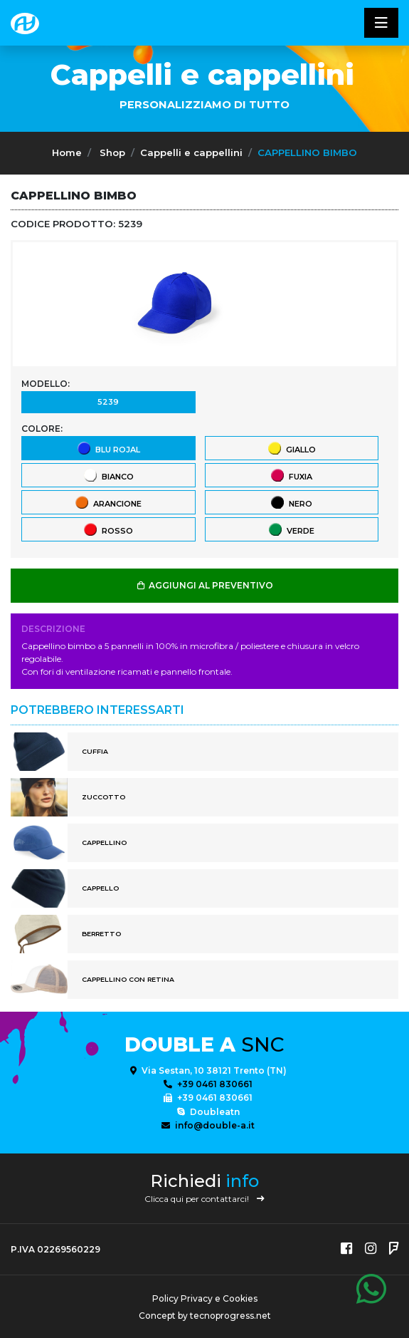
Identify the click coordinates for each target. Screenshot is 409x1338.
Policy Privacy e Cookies (204, 1298)
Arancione (108, 501)
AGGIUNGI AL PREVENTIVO (204, 585)
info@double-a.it (208, 1125)
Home (67, 152)
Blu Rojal (108, 447)
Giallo (291, 447)
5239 (108, 401)
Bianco (108, 474)
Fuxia (291, 474)
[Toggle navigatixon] (381, 23)
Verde (290, 529)
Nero (291, 501)
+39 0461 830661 (208, 1084)
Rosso (108, 529)
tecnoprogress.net (230, 1315)
